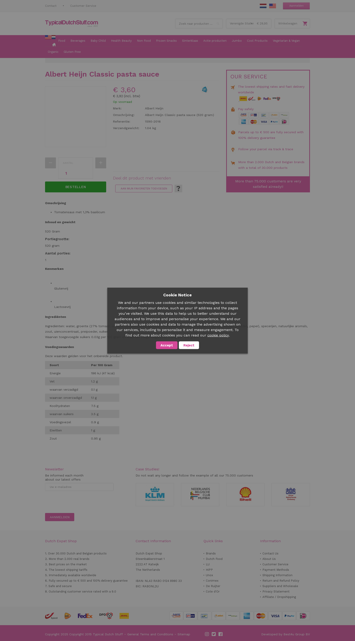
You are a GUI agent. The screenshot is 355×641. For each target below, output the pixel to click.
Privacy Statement (276, 591)
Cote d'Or (213, 591)
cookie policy (218, 335)
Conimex (212, 580)
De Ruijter (213, 586)
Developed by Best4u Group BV (285, 634)
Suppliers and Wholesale (280, 586)
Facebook (220, 634)
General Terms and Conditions (150, 634)
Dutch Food (214, 559)
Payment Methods (275, 569)
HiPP (209, 569)
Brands (211, 553)
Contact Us (270, 553)
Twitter (214, 634)
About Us (269, 559)
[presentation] (79, 502)
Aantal (68, 162)
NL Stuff (263, 6)
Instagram (207, 634)
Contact (51, 5)
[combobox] (199, 23)
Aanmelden (296, 5)
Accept (167, 345)
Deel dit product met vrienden (142, 178)
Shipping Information (277, 575)
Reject (188, 345)
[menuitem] (50, 41)
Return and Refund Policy (280, 580)
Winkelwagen (287, 23)
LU (208, 564)
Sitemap (184, 634)
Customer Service (83, 5)
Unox (209, 575)
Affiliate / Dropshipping (279, 597)
